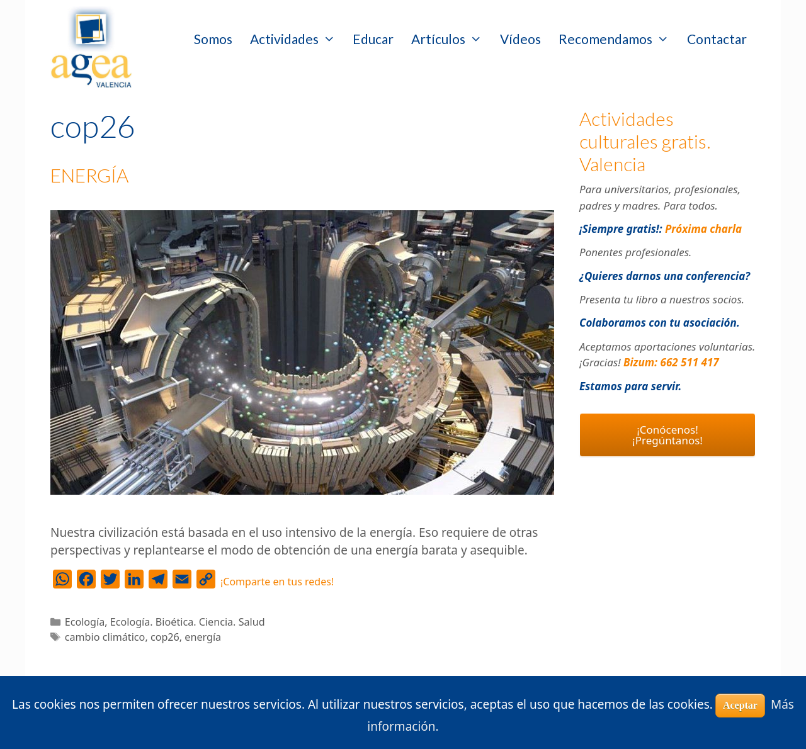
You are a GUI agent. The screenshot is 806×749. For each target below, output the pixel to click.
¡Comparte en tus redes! (277, 581)
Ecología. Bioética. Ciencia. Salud (187, 622)
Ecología (85, 622)
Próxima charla (703, 229)
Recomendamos (618, 38)
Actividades (297, 38)
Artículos (451, 38)
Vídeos (520, 39)
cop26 (164, 637)
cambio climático (105, 637)
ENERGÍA (89, 175)
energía (202, 637)
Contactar (717, 39)
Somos (213, 39)
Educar (373, 39)
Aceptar (740, 705)
